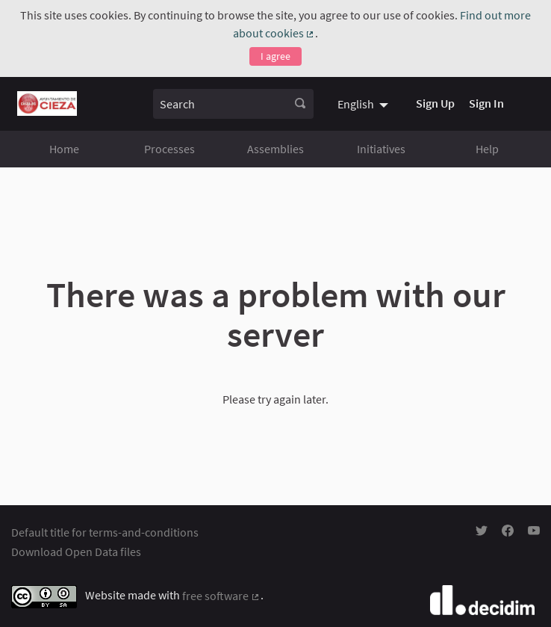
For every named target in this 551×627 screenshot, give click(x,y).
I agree (275, 56)
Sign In (486, 103)
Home (64, 148)
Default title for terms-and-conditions (105, 532)
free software (221, 595)
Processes (169, 148)
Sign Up (435, 103)
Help (487, 148)
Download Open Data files (76, 551)
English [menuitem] (355, 103)
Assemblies (275, 148)
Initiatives (381, 148)
